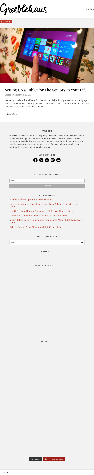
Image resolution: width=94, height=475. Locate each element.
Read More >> (13, 114)
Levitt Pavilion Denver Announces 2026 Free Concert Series (42, 211)
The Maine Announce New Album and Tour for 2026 (38, 215)
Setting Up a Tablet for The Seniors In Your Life (46, 89)
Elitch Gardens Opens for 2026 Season (30, 199)
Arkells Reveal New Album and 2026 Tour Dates (36, 227)
